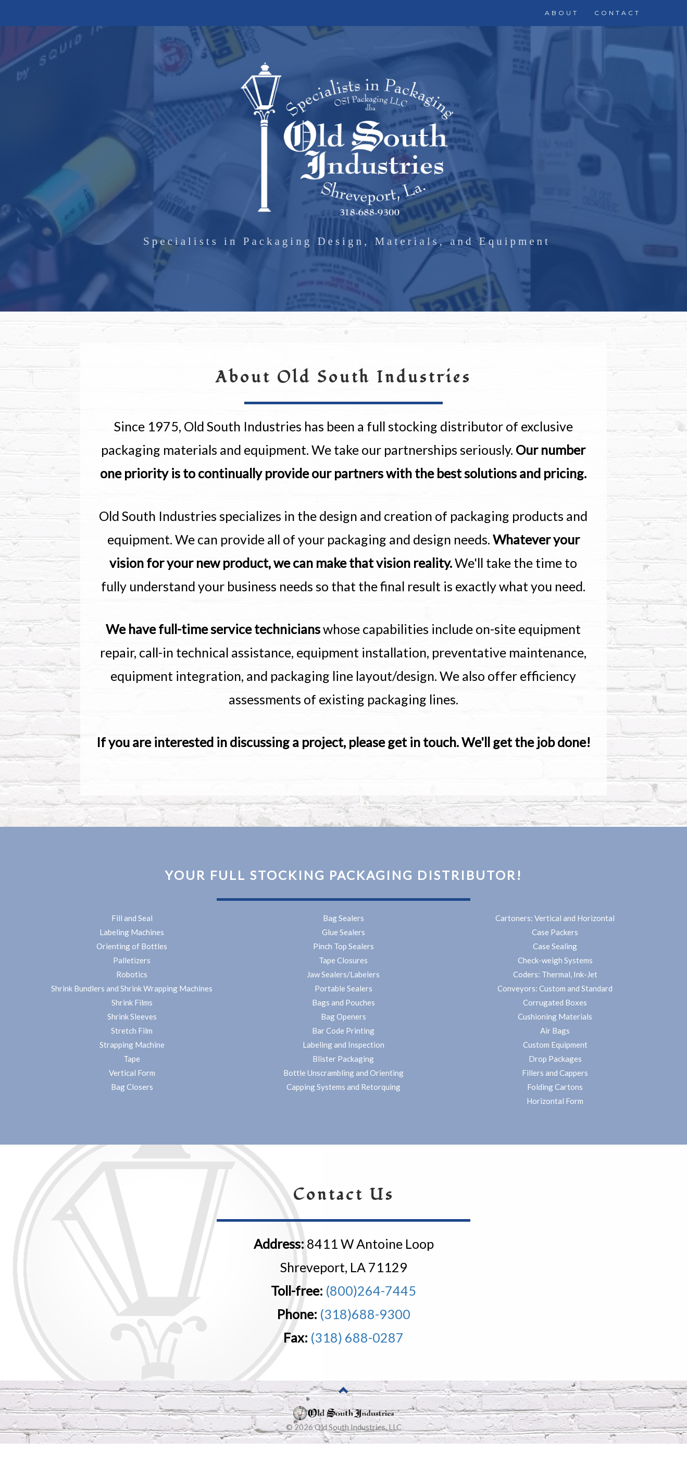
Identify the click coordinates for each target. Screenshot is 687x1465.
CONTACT (617, 13)
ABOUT (562, 13)
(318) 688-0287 (357, 1337)
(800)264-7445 (371, 1290)
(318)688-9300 (365, 1314)
